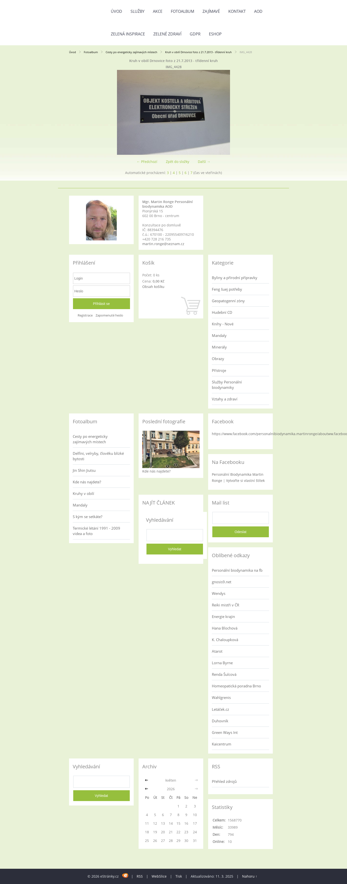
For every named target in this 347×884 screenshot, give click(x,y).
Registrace (85, 315)
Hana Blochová (224, 628)
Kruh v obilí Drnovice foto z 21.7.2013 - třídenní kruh (198, 52)
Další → (204, 161)
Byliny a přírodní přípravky (234, 277)
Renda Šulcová (224, 674)
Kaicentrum (221, 744)
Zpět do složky (177, 161)
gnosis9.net (221, 581)
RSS (140, 876)
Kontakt (237, 11)
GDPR (195, 34)
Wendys (218, 593)
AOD (258, 11)
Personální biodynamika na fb (237, 570)
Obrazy (218, 358)
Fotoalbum (182, 11)
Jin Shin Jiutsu (84, 470)
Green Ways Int (225, 732)
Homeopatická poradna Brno (236, 685)
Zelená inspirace (128, 34)
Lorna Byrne (222, 662)
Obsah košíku (153, 286)
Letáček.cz (220, 709)
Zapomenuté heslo (109, 315)
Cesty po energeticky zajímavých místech (131, 52)
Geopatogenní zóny (228, 300)
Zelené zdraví (167, 34)
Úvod (116, 11)
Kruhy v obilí (83, 493)
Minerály (219, 347)
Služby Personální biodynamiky (227, 384)
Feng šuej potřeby (227, 289)
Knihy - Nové (222, 323)
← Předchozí (147, 161)
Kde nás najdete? (87, 481)
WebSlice (159, 876)
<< (147, 780)
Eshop (215, 34)
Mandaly (219, 335)
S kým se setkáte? (87, 516)
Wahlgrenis (221, 697)
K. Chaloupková (225, 639)
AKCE (157, 11)
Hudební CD (222, 312)
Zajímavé (211, 11)
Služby (137, 11)
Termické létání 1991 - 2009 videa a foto (96, 531)
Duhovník (220, 720)
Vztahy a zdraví (224, 398)
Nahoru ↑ (249, 876)
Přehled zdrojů (224, 781)
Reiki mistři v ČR (225, 604)
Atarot (217, 651)
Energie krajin (223, 616)
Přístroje (219, 370)
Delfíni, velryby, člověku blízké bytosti (98, 456)
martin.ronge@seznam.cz (163, 243)
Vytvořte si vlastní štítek (245, 480)
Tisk (178, 876)
